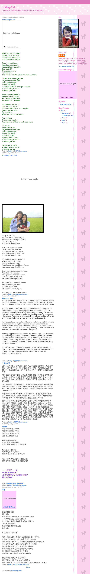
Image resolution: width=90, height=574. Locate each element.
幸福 (3, 490)
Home (28, 567)
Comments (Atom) (16, 571)
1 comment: (23, 485)
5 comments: (23, 294)
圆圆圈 (4, 426)
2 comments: (23, 361)
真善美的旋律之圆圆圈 (14, 484)
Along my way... (8, 298)
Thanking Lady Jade (9, 155)
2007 (62, 110)
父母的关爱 (6, 363)
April (64, 123)
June (64, 118)
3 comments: (23, 151)
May (63, 120)
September (65, 113)
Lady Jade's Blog (65, 104)
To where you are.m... (11, 47)
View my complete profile (66, 66)
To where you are (8, 20)
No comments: (24, 564)
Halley (63, 55)
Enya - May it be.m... (67, 97)
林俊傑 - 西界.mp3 (9, 507)
